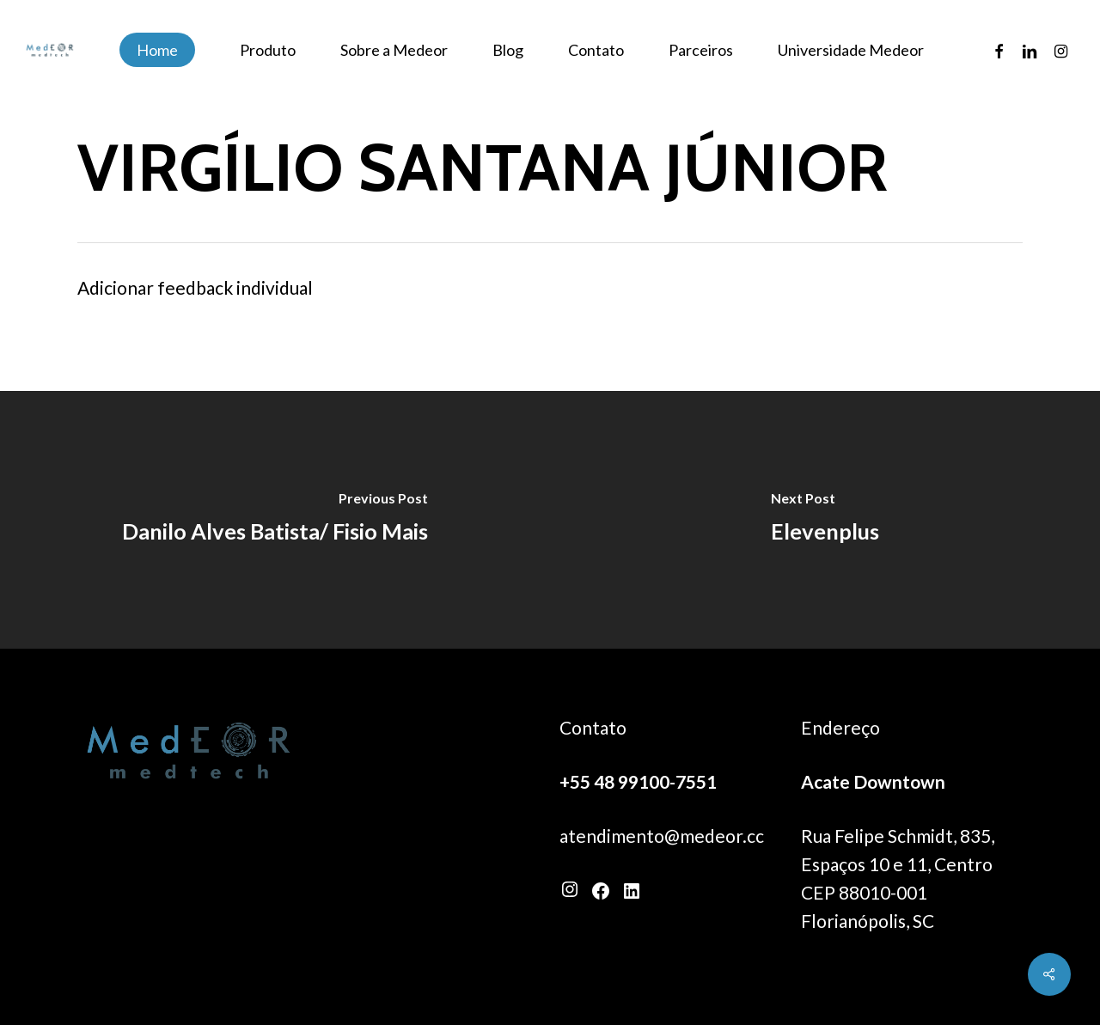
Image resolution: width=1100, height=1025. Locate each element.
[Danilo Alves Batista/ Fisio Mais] (275, 520)
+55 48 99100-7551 (638, 781)
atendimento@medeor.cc (661, 835)
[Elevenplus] (825, 520)
